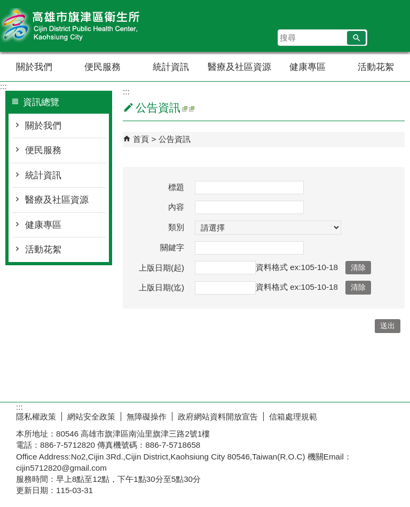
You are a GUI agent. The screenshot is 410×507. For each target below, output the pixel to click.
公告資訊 (175, 139)
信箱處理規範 (293, 416)
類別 (176, 227)
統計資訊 (171, 67)
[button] (356, 38)
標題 (176, 187)
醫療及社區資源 (239, 67)
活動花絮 (376, 67)
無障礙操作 (147, 416)
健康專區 (307, 67)
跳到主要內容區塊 (5, 5)
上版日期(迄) (161, 287)
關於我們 (34, 67)
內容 (176, 206)
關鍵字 (172, 247)
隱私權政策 (36, 416)
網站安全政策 (91, 416)
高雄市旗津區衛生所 (90, 26)
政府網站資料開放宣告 (218, 416)
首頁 (141, 139)
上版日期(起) (161, 267)
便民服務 (102, 67)
